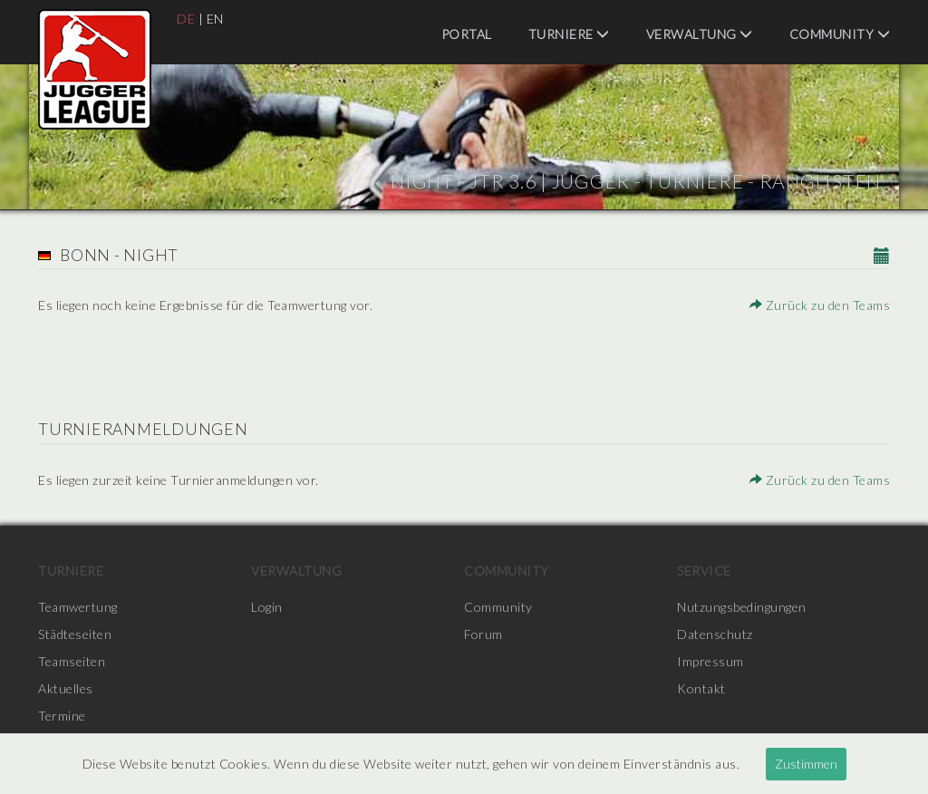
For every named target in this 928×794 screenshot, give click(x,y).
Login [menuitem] (267, 607)
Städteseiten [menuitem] (74, 634)
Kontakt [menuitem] (701, 688)
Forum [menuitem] (483, 634)
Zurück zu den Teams (820, 305)
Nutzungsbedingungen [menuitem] (742, 607)
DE (186, 18)
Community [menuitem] (840, 34)
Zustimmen (806, 763)
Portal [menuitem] (466, 34)
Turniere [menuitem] (569, 34)
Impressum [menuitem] (710, 661)
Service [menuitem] (704, 570)
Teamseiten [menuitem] (71, 661)
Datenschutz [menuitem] (715, 634)
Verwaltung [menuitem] (699, 34)
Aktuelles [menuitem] (65, 688)
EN (215, 18)
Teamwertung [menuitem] (78, 607)
